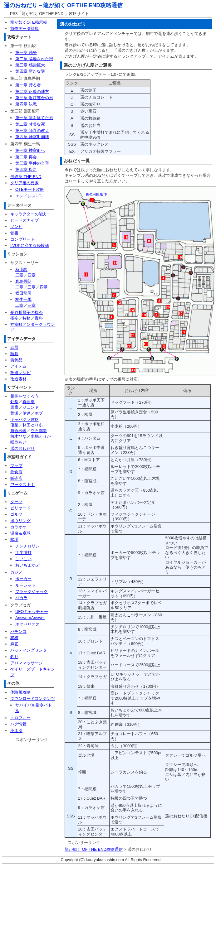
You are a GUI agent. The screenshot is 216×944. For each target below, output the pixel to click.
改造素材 (18, 379)
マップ (16, 465)
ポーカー (23, 578)
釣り (14, 656)
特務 (26, 318)
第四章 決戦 (26, 104)
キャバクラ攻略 (24, 419)
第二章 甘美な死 (30, 124)
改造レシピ (20, 372)
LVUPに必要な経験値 (29, 245)
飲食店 (16, 472)
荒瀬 (14, 413)
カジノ (16, 572)
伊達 (26, 413)
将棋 (14, 637)
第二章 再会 (26, 157)
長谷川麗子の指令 (26, 312)
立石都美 (39, 430)
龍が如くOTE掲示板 (28, 22)
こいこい (23, 558)
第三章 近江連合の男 (34, 97)
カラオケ (18, 527)
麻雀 (14, 644)
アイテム (18, 366)
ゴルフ (16, 514)
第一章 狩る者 (28, 85)
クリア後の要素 (24, 183)
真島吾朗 (23, 281)
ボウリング (20, 520)
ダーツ (16, 501)
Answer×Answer (30, 617)
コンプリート (22, 239)
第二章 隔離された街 (34, 58)
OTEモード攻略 (29, 189)
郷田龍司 (23, 293)
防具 (14, 353)
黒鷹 (14, 407)
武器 (14, 347)
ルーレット (25, 585)
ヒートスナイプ (24, 220)
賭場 (14, 539)
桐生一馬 (23, 299)
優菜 (14, 425)
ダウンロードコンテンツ (32, 698)
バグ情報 (18, 724)
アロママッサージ (26, 663)
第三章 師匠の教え (32, 130)
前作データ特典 (24, 28)
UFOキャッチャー (31, 611)
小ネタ (16, 730)
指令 (14, 318)
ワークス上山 (22, 484)
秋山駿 (21, 269)
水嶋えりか (41, 436)
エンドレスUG (28, 196)
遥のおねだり (22, 448)
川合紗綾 (18, 430)
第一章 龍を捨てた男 (34, 117)
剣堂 (14, 401)
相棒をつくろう (24, 396)
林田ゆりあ (32, 425)
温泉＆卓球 (20, 533)
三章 (19, 275)
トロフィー (20, 717)
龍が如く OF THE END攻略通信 (83, 5)
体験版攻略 (20, 692)
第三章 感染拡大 (30, 65)
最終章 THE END (26, 176)
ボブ (39, 413)
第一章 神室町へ (30, 150)
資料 (39, 318)
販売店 (16, 478)
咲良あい (18, 442)
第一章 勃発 (26, 52)
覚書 (14, 233)
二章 (19, 287)
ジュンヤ (30, 407)
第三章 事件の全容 (32, 163)
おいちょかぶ (27, 565)
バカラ (21, 597)
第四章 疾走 (26, 169)
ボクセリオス (27, 624)
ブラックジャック (31, 591)
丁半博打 (23, 552)
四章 (31, 275)
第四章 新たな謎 (30, 71)
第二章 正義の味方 (32, 91)
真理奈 (28, 401)
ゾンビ (16, 226)
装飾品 (16, 360)
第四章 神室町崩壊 (32, 136)
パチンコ (18, 631)
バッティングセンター (30, 650)
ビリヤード (20, 508)
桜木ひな (18, 436)
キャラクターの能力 (28, 214)
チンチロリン (27, 546)
